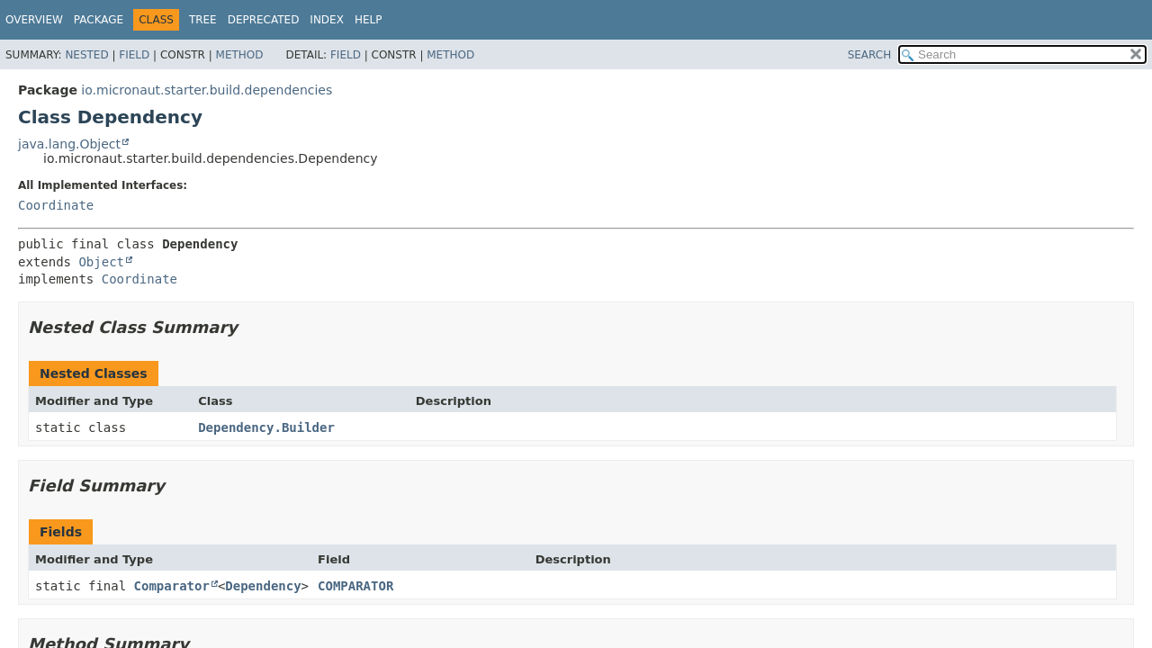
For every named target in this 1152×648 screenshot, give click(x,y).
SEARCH (870, 55)
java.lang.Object (69, 144)
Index (327, 20)
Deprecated (264, 20)
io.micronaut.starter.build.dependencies (206, 90)
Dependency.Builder (266, 427)
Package (98, 20)
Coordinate (56, 205)
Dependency (263, 586)
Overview (34, 20)
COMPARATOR (355, 586)
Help (368, 20)
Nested (86, 55)
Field (134, 55)
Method (240, 55)
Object (101, 262)
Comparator (172, 586)
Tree (203, 20)
